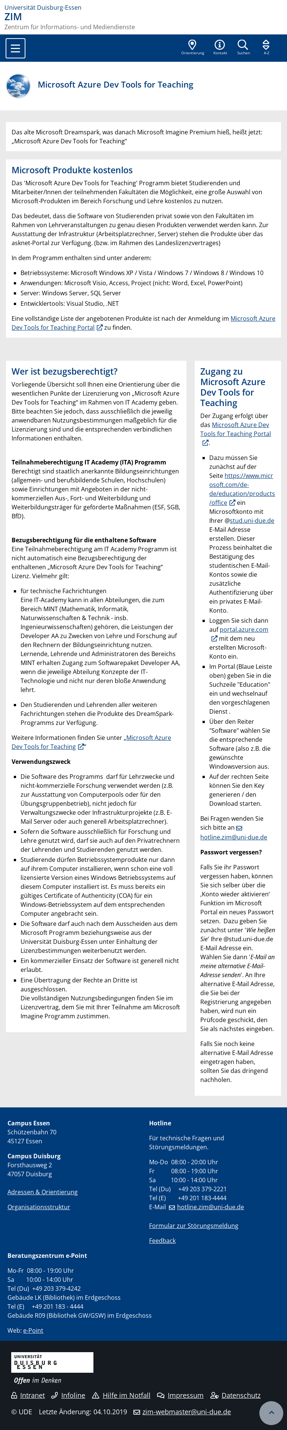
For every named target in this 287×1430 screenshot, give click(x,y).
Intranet (28, 1395)
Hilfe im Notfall (121, 1395)
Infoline (68, 1395)
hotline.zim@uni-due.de (210, 1207)
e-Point (33, 1330)
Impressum (180, 1395)
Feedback (162, 1241)
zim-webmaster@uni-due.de (186, 1411)
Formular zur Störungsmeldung (193, 1226)
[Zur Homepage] (143, 7)
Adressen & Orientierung (42, 1192)
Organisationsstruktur (38, 1207)
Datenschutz (235, 1395)
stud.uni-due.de (252, 520)
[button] (220, 48)
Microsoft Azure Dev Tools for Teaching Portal (235, 429)
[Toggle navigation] (15, 48)
